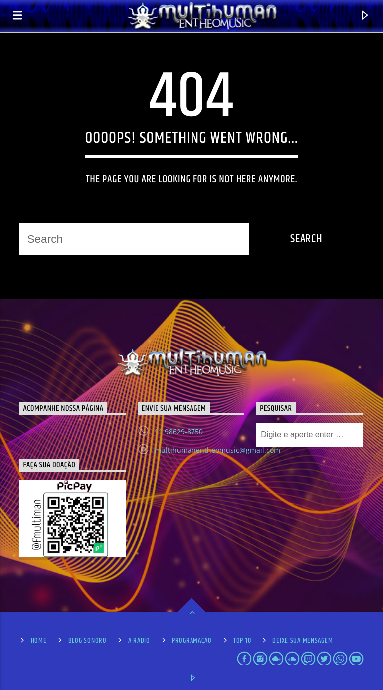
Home (39, 640)
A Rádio (139, 640)
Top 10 (242, 640)
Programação (192, 640)
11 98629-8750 (179, 431)
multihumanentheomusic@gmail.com (217, 450)
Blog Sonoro (87, 640)
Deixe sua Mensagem (302, 640)
